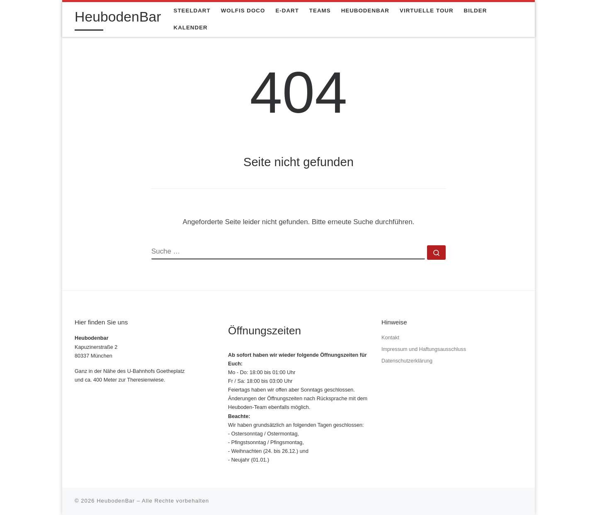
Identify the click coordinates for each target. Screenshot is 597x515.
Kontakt (390, 338)
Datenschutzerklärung (406, 361)
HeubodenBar (116, 501)
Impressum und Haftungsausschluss (423, 349)
